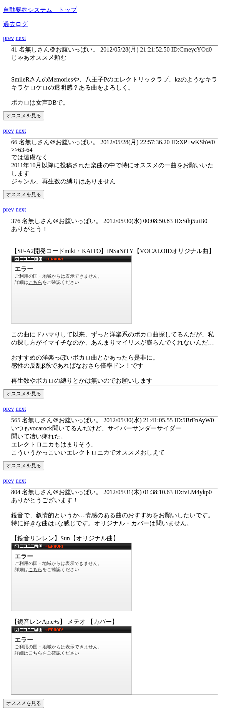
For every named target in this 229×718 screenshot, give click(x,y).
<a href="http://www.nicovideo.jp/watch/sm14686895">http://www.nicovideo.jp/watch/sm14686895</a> (71, 577)
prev (8, 38)
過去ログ (15, 24)
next (20, 38)
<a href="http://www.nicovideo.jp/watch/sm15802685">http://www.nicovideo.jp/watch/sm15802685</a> (71, 660)
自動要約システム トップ (40, 10)
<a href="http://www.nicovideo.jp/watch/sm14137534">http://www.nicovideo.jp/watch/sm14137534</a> (71, 289)
